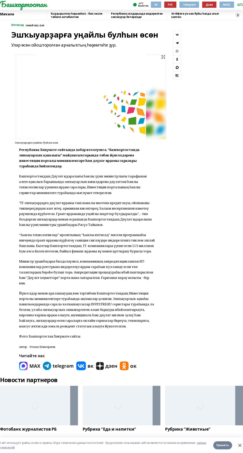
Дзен (209, 4)
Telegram (189, 4)
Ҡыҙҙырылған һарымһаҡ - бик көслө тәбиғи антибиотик (76, 15)
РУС (170, 4)
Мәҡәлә (7, 14)
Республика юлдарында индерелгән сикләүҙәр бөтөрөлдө (137, 15)
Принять (222, 445)
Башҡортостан (23, 4)
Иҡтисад (17, 25)
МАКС (227, 4)
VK (156, 4)
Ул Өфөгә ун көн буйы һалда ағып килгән (195, 15)
